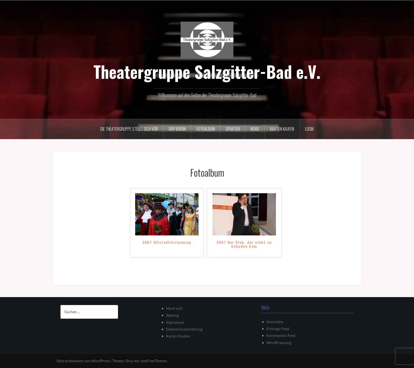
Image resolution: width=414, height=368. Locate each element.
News (255, 129)
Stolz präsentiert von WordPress (83, 361)
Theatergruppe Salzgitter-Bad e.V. (207, 71)
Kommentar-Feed (280, 335)
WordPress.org (278, 342)
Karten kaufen (282, 129)
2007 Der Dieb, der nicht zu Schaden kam (244, 244)
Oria (129, 361)
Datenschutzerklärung (184, 329)
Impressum (175, 322)
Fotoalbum (205, 129)
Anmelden (274, 321)
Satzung (172, 315)
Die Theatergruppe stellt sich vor (129, 129)
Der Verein (177, 129)
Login (309, 129)
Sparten (233, 129)
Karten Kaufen (178, 336)
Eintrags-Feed (277, 328)
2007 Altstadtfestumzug (166, 242)
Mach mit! (174, 308)
